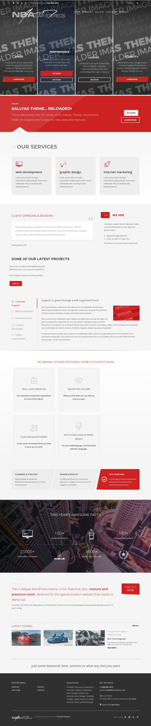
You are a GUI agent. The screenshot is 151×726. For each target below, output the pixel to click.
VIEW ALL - (136, 626)
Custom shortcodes (17, 326)
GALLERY (40, 687)
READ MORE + (112, 648)
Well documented (22, 311)
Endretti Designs (63, 716)
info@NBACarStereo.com (115, 690)
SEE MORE (57, 73)
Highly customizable (18, 336)
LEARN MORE (18, 79)
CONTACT (41, 690)
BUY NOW (57, 80)
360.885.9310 (53, 3)
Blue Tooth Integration (117, 639)
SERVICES (15, 687)
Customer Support (18, 303)
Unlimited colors (22, 318)
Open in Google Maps (110, 704)
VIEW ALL (15, 284)
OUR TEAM (16, 690)
